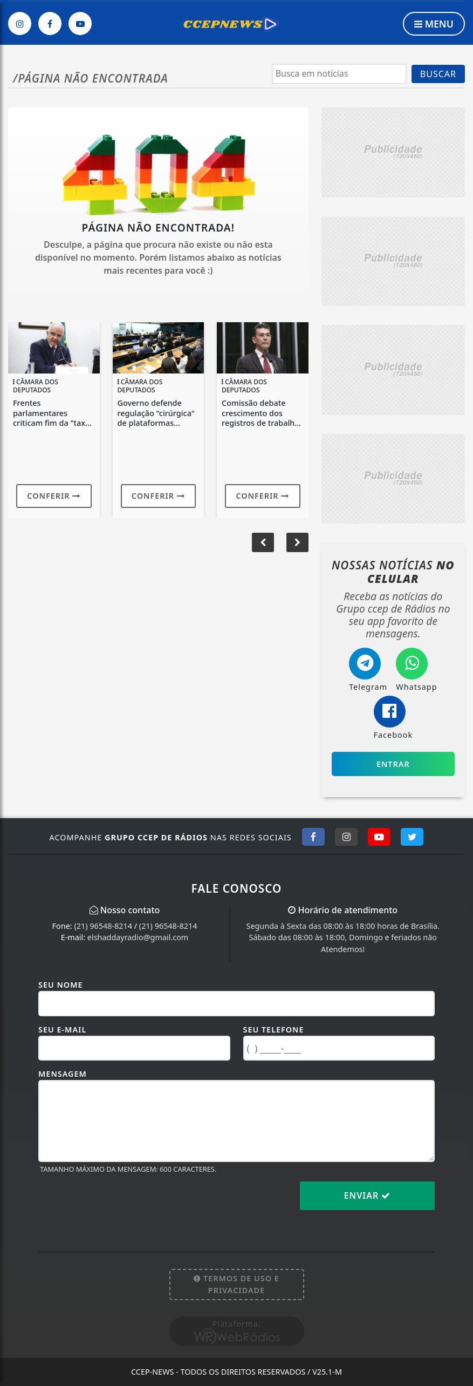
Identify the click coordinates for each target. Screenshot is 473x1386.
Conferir (53, 496)
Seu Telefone (273, 1029)
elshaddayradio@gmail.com (137, 937)
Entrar (393, 764)
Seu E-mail (62, 1029)
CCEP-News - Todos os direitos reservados (236, 1372)
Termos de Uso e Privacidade (236, 1284)
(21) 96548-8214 (103, 926)
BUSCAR (438, 74)
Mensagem (62, 1074)
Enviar (367, 1195)
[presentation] (120, 1204)
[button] (297, 542)
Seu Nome (60, 985)
